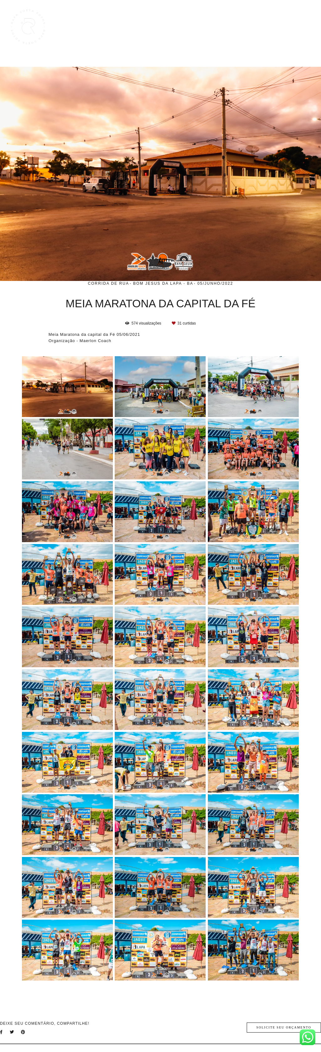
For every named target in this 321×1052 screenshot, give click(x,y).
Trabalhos (190, 27)
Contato (296, 27)
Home (161, 27)
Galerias (221, 27)
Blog (247, 27)
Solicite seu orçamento (283, 1027)
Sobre (270, 27)
